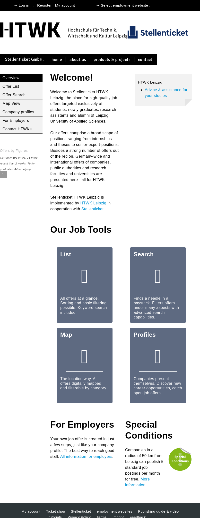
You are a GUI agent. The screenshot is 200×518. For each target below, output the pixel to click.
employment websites (114, 511)
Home (57, 59)
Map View (11, 103)
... (33, 169)
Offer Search (14, 95)
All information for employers (86, 456)
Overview (10, 78)
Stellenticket (92, 209)
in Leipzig (22, 169)
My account (65, 5)
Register (44, 5)
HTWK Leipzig (93, 203)
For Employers (15, 120)
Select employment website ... (127, 5)
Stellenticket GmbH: (24, 59)
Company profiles (18, 112)
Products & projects (112, 59)
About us (78, 59)
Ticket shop (55, 511)
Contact (145, 59)
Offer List (10, 86)
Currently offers (13, 157)
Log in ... (26, 5)
